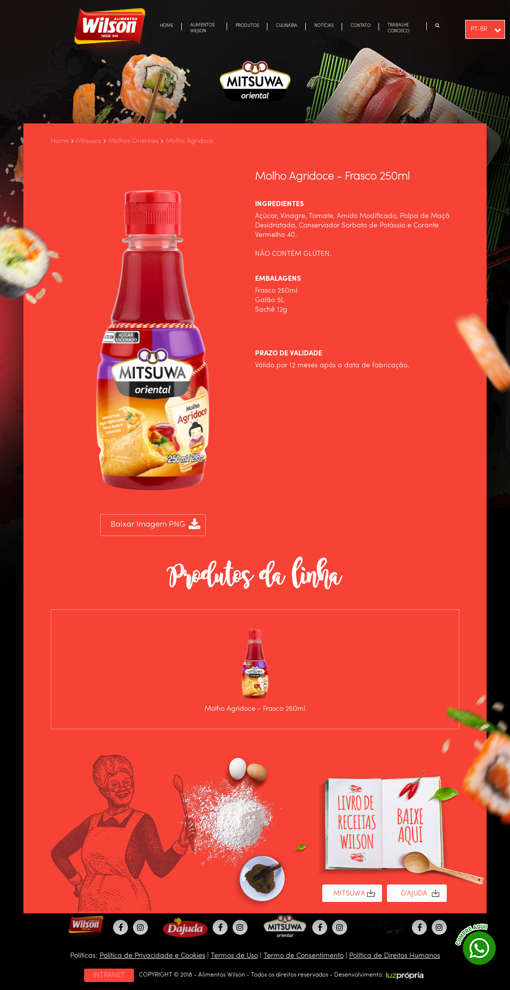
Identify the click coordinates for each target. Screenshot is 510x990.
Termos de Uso (234, 955)
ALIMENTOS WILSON (202, 28)
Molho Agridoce (189, 141)
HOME (166, 25)
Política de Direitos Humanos (394, 955)
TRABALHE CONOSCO (398, 28)
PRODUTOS (247, 25)
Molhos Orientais (133, 141)
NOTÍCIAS (324, 25)
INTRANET (109, 975)
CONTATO (361, 25)
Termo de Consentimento (303, 955)
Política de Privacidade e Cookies (152, 955)
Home (60, 141)
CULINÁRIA (286, 25)
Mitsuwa (88, 141)
